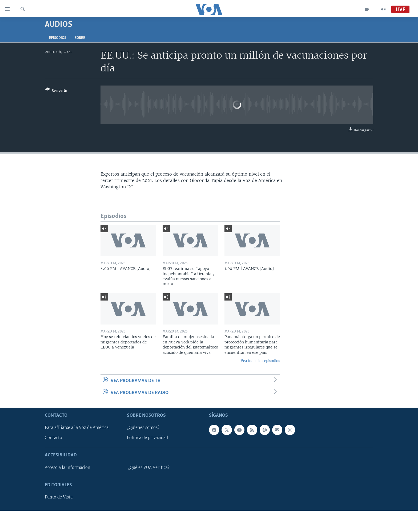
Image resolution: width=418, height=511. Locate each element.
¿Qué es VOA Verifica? (149, 467)
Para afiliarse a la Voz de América (76, 427)
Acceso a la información (67, 467)
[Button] (56, 91)
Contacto (53, 438)
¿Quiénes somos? (143, 427)
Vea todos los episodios (260, 361)
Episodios (57, 38)
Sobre (80, 38)
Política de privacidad (147, 438)
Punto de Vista (59, 497)
